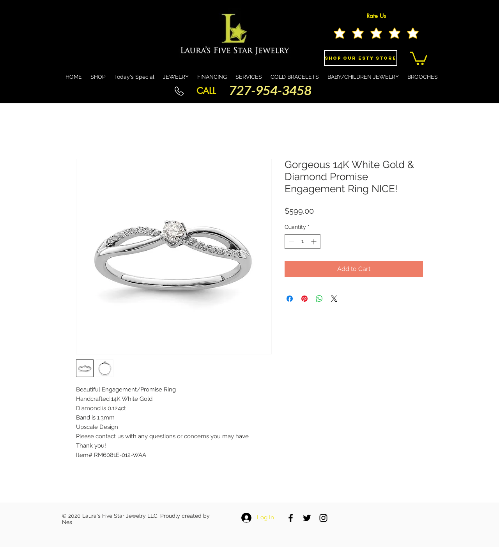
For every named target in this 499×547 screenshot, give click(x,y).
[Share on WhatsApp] (319, 298)
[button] (418, 57)
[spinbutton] (303, 241)
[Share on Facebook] (289, 298)
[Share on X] (334, 298)
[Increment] (314, 241)
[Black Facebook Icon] (290, 518)
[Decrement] (291, 241)
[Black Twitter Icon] (307, 518)
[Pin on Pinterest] (304, 298)
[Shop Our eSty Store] (360, 58)
